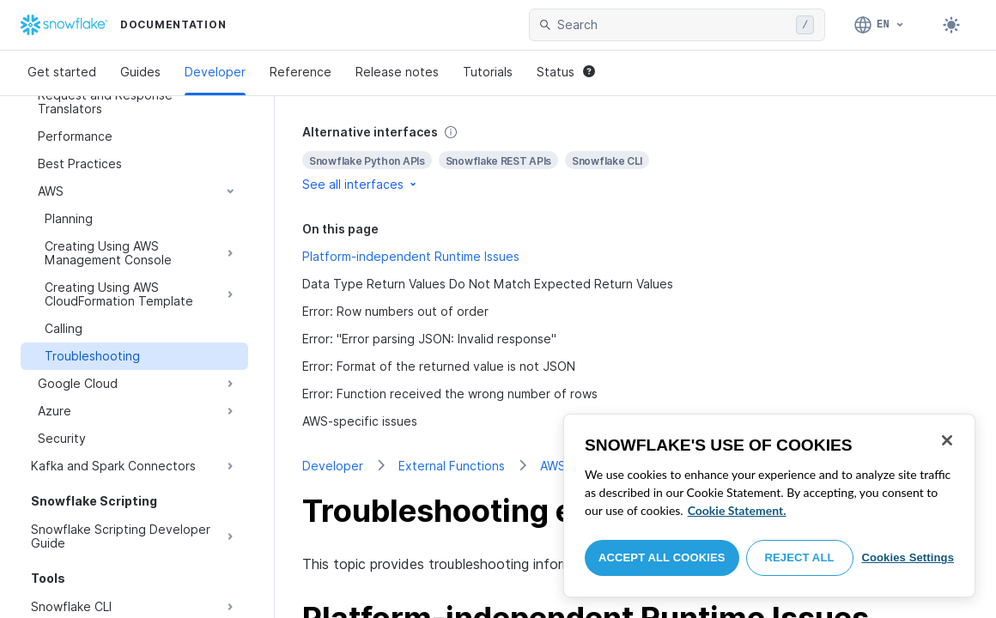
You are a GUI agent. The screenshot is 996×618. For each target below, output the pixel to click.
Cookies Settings (907, 557)
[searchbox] (673, 24)
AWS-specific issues (359, 421)
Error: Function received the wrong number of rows (450, 393)
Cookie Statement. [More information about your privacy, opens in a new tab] (737, 510)
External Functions (451, 465)
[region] (769, 505)
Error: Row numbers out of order (395, 311)
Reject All (800, 557)
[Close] (947, 440)
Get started (61, 71)
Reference (300, 71)
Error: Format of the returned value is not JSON (438, 366)
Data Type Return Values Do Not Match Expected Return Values (487, 283)
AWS (553, 465)
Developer (215, 71)
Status (566, 71)
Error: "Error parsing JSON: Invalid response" (429, 338)
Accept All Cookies (662, 557)
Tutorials (488, 71)
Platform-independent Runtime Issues (410, 256)
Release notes (397, 71)
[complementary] (635, 158)
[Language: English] (880, 25)
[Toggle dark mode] (951, 25)
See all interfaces (360, 184)
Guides (140, 71)
